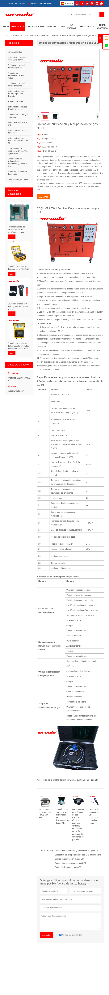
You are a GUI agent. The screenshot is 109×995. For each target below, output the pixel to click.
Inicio (6, 26)
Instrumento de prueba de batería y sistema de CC (18, 140)
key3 (39, 142)
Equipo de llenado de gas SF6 (68, 867)
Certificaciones (35, 26)
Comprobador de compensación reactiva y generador (17, 150)
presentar (46, 935)
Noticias (51, 26)
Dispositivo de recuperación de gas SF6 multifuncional (78, 855)
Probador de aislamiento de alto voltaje (16, 75)
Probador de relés (15, 101)
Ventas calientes (15, 52)
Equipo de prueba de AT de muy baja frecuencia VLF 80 (18, 306)
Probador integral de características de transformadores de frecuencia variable (16, 230)
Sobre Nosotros (102, 26)
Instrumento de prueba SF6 (37, 35)
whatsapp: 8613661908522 (42, 3)
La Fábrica (71, 26)
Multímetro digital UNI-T (18, 179)
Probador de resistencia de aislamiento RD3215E (18, 267)
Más (11, 236)
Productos (17, 26)
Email (43, 196)
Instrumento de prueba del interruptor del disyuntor (17, 93)
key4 (39, 147)
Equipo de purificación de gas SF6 (69, 859)
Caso (62, 26)
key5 (39, 151)
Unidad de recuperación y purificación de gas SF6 (76, 851)
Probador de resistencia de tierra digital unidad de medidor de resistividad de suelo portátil (19, 346)
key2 (39, 138)
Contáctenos (86, 26)
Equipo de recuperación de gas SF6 (70, 863)
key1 (39, 134)
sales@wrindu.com (17, 3)
